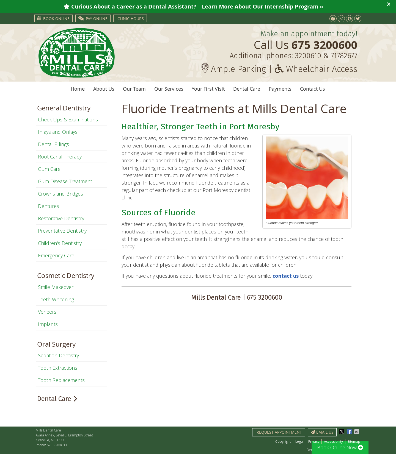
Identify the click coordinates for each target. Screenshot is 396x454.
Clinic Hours (130, 18)
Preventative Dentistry (62, 230)
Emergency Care (56, 255)
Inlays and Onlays (58, 132)
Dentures (48, 206)
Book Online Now (340, 447)
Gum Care (49, 169)
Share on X (342, 431)
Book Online (53, 18)
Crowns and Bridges (60, 193)
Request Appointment (279, 432)
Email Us (322, 432)
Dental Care (246, 88)
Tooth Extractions (57, 367)
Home (78, 88)
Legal (299, 441)
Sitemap (354, 441)
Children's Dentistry (60, 243)
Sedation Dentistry (58, 355)
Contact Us (312, 88)
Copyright (283, 441)
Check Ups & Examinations (68, 119)
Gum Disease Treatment (65, 181)
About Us (103, 88)
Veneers (47, 311)
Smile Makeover (55, 287)
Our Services (168, 88)
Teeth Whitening (56, 299)
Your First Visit (208, 88)
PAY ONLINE (93, 18)
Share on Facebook (350, 431)
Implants (48, 324)
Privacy (313, 441)
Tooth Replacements (61, 380)
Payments (280, 88)
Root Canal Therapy (60, 156)
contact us (286, 275)
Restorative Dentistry (61, 218)
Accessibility (333, 441)
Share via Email (357, 431)
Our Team (134, 88)
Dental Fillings (53, 144)
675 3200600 (57, 445)
